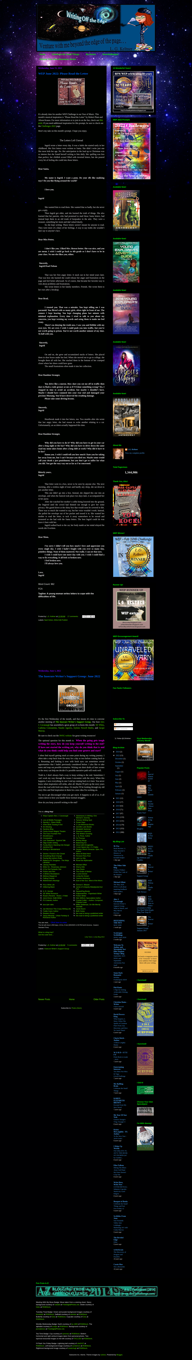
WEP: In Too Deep (150, 836)
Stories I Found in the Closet (54, 854)
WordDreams (48, 836)
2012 (118, 832)
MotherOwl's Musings (51, 881)
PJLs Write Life (49, 885)
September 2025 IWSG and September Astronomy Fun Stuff (119, 960)
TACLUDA (78, 1339)
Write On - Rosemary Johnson (54, 867)
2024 (118, 752)
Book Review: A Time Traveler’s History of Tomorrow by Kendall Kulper (119, 853)
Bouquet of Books (121, 1202)
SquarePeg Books (83, 891)
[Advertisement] (71, 643)
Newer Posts (44, 999)
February (118, 790)
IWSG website (65, 735)
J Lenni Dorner (81, 874)
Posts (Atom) (77, 1008)
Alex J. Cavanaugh (118, 900)
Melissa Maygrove (50, 876)
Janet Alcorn (81, 909)
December (119, 759)
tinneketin (39, 1314)
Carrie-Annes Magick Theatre (54, 831)
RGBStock (46, 1307)
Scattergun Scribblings (118, 934)
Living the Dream (82, 876)
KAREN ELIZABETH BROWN (119, 1100)
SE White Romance (50, 893)
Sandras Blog (48, 829)
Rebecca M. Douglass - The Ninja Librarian (56, 861)
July (117, 775)
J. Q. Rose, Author (83, 836)
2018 (118, 810)
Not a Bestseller (119, 1267)
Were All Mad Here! (83, 854)
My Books (91, 54)
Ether (115, 1242)
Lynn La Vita (81, 858)
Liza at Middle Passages (52, 820)
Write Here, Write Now (118, 1183)
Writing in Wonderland (51, 849)
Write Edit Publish (61, 620)
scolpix (54, 1326)
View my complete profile (135, 453)
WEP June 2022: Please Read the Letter (63, 73)
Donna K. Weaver (83, 885)
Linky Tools (88, 937)
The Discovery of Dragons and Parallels (120, 1254)
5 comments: (72, 945)
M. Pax (116, 846)
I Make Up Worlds (118, 1147)
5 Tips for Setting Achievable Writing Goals (120, 992)
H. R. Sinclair (48, 891)
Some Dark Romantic (118, 974)
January (118, 794)
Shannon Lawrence (83, 831)
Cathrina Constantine (47, 728)
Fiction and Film (49, 871)
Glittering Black (49, 887)
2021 (118, 798)
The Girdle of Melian (84, 871)
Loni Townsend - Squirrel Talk (54, 840)
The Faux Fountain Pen (52, 834)
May (117, 783)
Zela (53, 1317)
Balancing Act (81, 843)
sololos (103, 1355)
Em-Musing (47, 827)
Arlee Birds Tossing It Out (52, 825)
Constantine (47, 838)
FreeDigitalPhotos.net (71, 1305)
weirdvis (73, 1314)
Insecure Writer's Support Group (56, 949)
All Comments (121, 729)
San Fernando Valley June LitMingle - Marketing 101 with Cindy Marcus (121, 1225)
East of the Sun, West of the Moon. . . (89, 882)
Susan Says (80, 822)
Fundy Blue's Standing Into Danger (56, 845)
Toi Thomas (80, 838)
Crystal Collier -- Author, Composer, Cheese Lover (89, 901)
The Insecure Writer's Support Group (73, 722)
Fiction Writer (81, 896)
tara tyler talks (48, 905)
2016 (118, 817)
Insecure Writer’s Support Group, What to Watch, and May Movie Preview (121, 908)
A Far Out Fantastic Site (52, 869)
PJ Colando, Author (50, 900)
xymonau (65, 1334)
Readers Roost (49, 913)
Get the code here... (46, 935)
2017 (118, 813)
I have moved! (119, 1007)
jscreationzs (40, 1329)
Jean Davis (80, 869)
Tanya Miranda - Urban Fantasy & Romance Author (56, 917)
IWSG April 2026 (120, 937)
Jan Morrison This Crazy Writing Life (57, 909)
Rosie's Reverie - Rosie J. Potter (55, 896)
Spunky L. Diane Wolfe (52, 822)
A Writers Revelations (51, 874)
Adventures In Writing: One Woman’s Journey (86, 817)
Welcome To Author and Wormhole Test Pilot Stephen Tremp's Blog (120, 949)
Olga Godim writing (50, 843)
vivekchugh (72, 1348)
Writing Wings (81, 840)
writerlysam (118, 1250)
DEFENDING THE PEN (119, 922)
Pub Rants (118, 987)
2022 (118, 755)
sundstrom (76, 1346)
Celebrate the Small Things (65, 54)
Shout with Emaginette (84, 845)
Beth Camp (80, 911)
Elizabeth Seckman (83, 829)
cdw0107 (80, 1343)
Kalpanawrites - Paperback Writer (89, 893)
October (118, 762)
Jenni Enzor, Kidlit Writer (52, 898)
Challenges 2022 (48, 126)
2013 (118, 829)
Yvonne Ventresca (83, 878)
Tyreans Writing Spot (84, 820)
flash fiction (48, 620)
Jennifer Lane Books (84, 827)
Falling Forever (49, 878)
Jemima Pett (48, 847)
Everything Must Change (52, 856)
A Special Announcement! (150, 776)
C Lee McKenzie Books (85, 825)
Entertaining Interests (119, 1068)
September (119, 766)
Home (42, 54)
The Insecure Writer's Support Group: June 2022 (69, 676)
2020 (118, 802)
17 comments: (73, 616)
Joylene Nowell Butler (83, 728)
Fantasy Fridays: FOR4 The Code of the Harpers (120, 872)
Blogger (119, 1355)
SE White (100, 725)
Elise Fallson (119, 1165)
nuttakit (57, 1305)
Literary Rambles (49, 865)
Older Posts (99, 999)
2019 (118, 806)
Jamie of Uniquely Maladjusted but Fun (89, 888)
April (117, 786)
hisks (38, 1307)
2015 (118, 821)
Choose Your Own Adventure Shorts (57, 59)
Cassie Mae (118, 1264)
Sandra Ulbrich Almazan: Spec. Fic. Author (89, 850)
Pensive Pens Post (83, 856)
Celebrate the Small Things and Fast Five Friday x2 (121, 1206)
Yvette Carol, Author (50, 911)
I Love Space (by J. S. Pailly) (87, 847)
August (118, 772)
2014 (118, 825)
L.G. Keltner (133, 449)
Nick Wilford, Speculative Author (88, 898)
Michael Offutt (81, 865)
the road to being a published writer (89, 913)
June (117, 779)
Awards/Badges (110, 54)
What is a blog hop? (46, 932)
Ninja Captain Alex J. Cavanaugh (55, 816)
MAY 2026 (117, 925)
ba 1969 (74, 1324)
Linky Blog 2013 (99, 937)
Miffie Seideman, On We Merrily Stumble (88, 906)
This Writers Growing (84, 834)
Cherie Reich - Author (119, 1039)
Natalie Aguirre (65, 728)
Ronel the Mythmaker (84, 860)
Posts (118, 725)
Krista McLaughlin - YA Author (120, 1132)
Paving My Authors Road (52, 858)
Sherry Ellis (80, 867)
